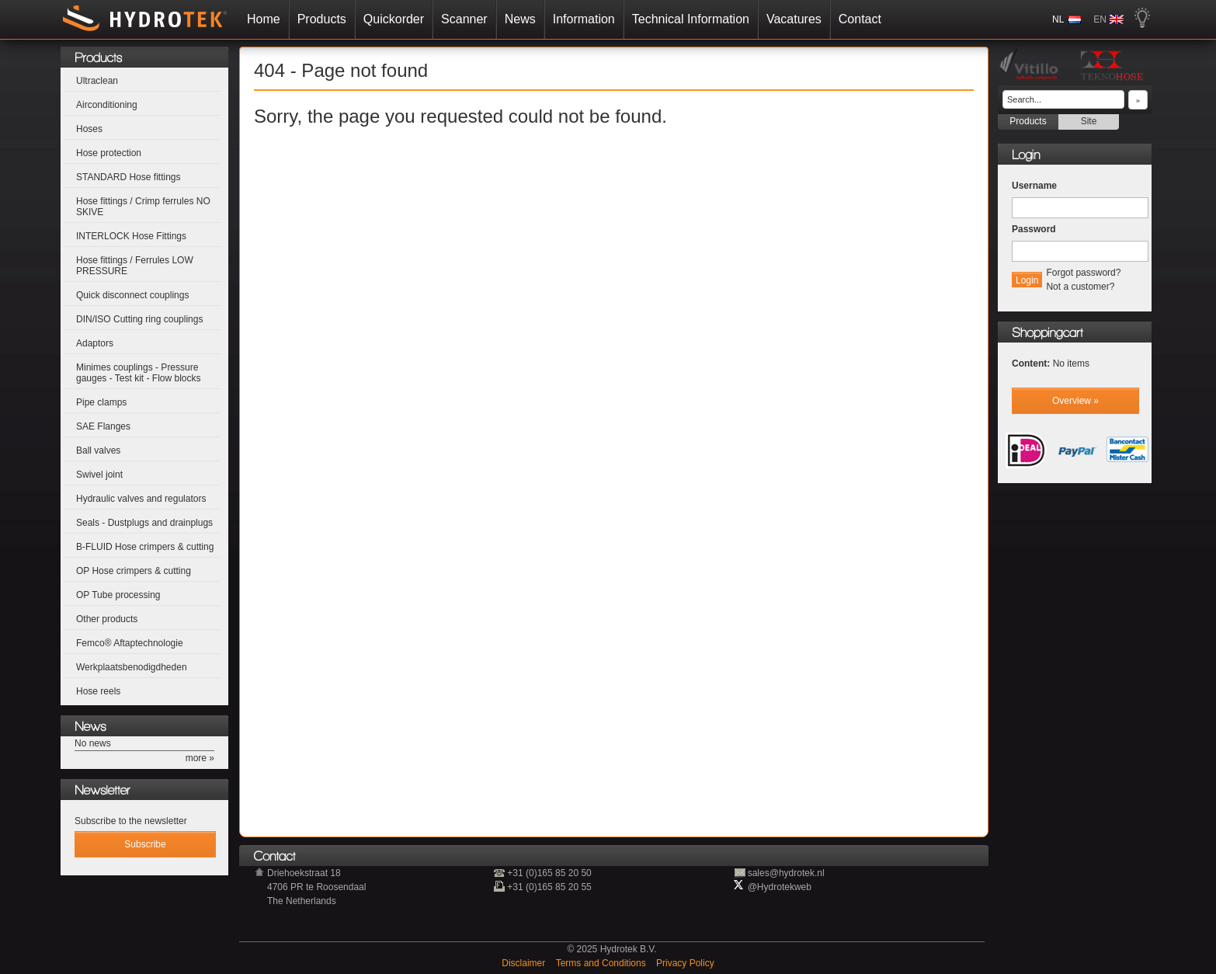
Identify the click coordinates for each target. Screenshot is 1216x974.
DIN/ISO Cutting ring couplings (139, 319)
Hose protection (108, 153)
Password (1034, 229)
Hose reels (98, 691)
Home (214, 19)
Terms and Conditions (602, 963)
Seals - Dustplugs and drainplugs (144, 522)
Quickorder (344, 19)
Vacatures (745, 19)
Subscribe (144, 844)
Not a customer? (1080, 286)
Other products (106, 619)
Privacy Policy (685, 963)
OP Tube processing (118, 595)
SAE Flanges (103, 426)
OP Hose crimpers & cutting (133, 570)
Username (1034, 185)
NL (1107, 19)
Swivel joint (99, 474)
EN (1148, 19)
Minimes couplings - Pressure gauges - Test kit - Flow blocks (138, 373)
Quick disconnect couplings (132, 295)
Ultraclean (97, 80)
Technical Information (641, 19)
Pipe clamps (101, 402)
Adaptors (94, 343)
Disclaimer (524, 963)
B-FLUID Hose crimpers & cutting (145, 546)
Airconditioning (106, 104)
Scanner (415, 19)
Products (272, 19)
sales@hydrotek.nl (786, 873)
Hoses (89, 128)
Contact (811, 19)
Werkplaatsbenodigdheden (131, 667)
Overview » (1075, 400)
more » (200, 758)
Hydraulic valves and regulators (141, 498)
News (471, 19)
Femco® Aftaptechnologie (129, 643)
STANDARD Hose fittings (128, 177)
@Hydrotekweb (779, 887)
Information (535, 19)
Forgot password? (1083, 272)
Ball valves (98, 450)
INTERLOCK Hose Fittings (131, 236)
